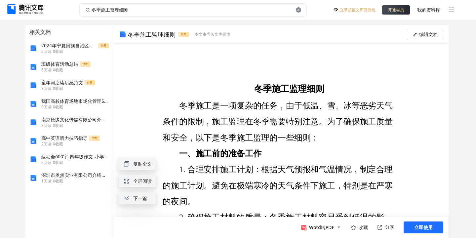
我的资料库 (428, 10)
